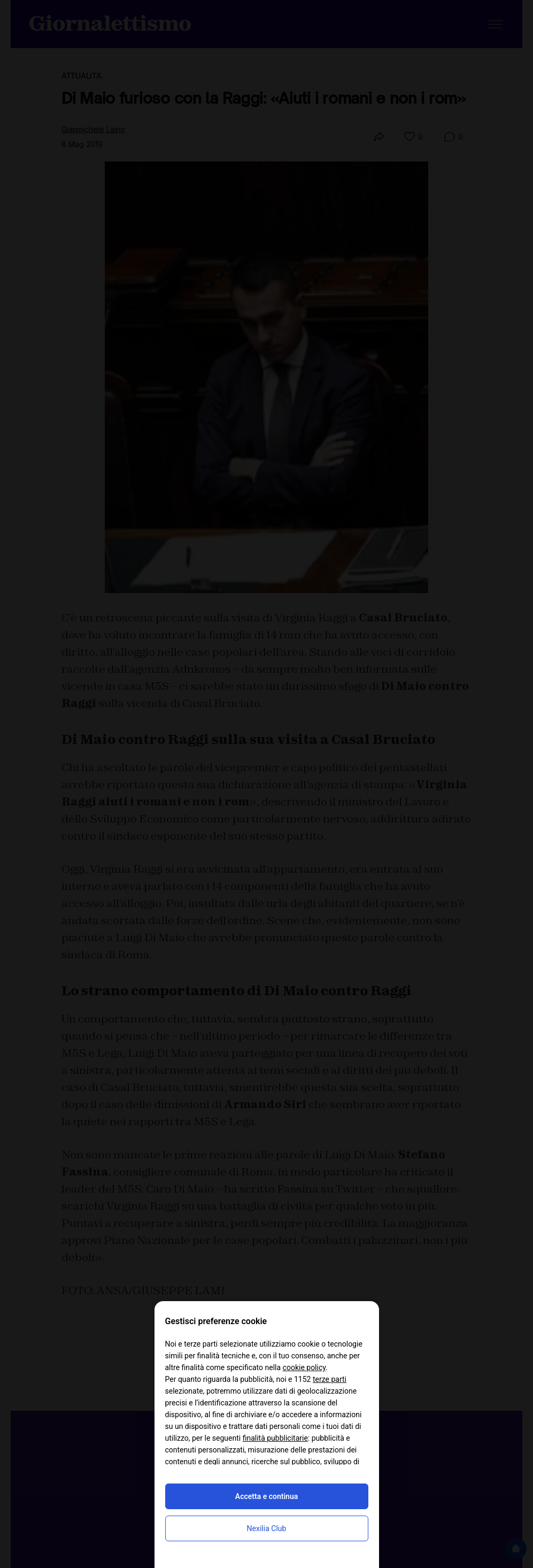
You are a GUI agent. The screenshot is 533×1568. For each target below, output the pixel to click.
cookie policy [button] (304, 1367)
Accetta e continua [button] (266, 1496)
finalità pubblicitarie (275, 1438)
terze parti (329, 1379)
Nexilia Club (267, 1528)
